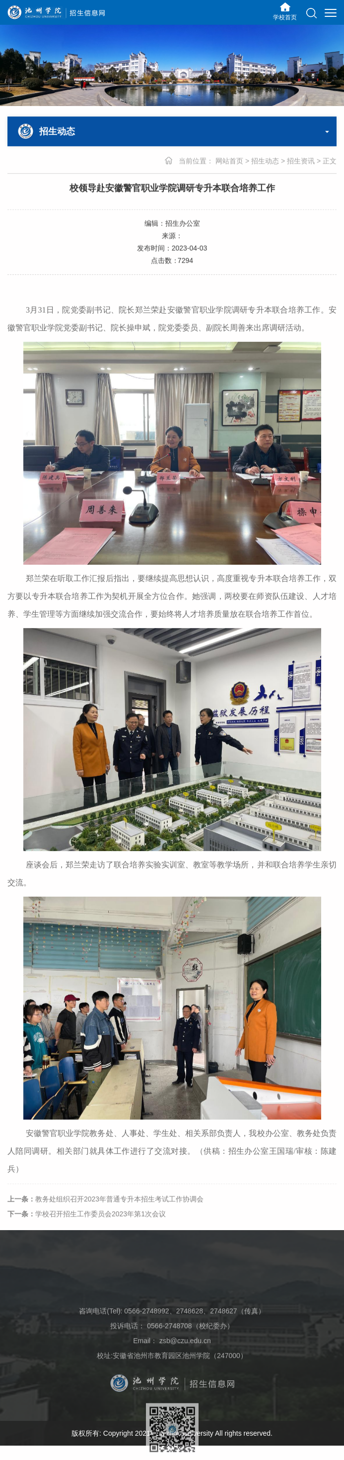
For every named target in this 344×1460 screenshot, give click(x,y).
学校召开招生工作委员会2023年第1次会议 (86, 1221)
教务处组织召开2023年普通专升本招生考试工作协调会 (105, 1206)
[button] (311, 12)
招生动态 (265, 161)
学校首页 (285, 17)
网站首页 (229, 161)
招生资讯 (301, 161)
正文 (330, 161)
